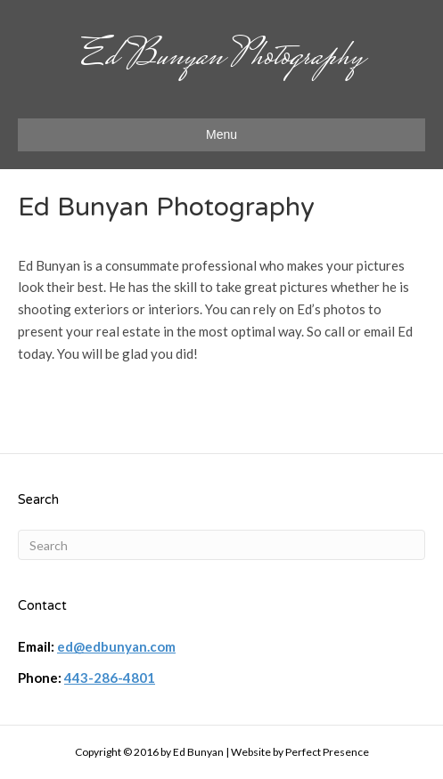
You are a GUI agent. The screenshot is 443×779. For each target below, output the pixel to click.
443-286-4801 (109, 677)
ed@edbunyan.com (116, 646)
